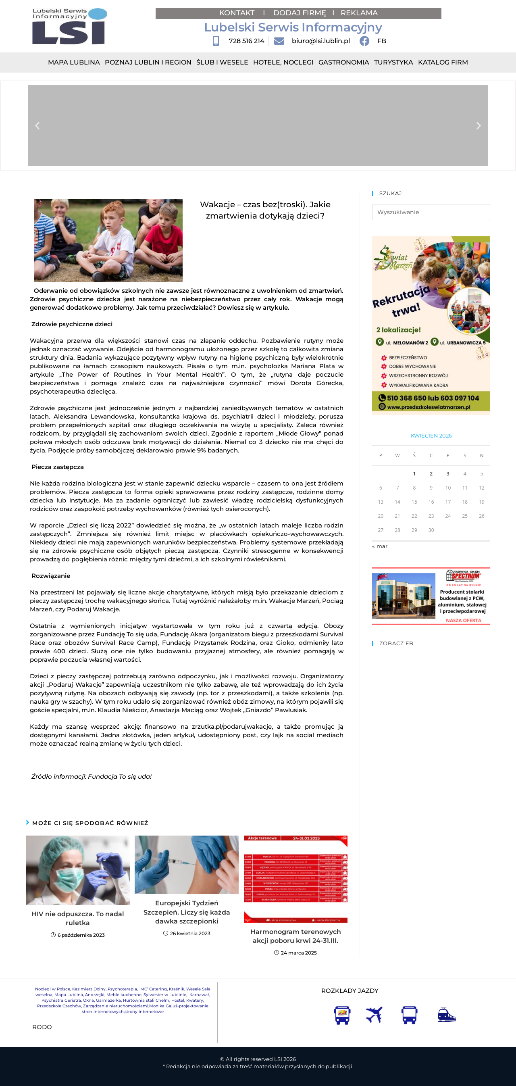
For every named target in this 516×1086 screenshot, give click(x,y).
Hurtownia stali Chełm (146, 1000)
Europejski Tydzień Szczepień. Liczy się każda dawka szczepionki (187, 912)
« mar (379, 546)
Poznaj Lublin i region (148, 62)
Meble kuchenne (123, 994)
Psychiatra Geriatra (61, 1000)
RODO (42, 1027)
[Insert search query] (431, 212)
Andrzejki (94, 994)
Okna (88, 1000)
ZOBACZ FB (396, 643)
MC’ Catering (153, 989)
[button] (37, 126)
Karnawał (198, 994)
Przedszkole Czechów (59, 1006)
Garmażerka (108, 1000)
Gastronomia (343, 62)
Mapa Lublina (74, 62)
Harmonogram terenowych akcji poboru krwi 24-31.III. (295, 936)
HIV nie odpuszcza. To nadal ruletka (77, 918)
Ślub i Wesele (222, 62)
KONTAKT (238, 12)
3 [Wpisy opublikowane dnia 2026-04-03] (448, 473)
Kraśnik (176, 989)
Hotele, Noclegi (283, 62)
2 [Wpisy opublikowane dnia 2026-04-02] (431, 473)
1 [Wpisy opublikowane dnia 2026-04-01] (414, 473)
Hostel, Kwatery (187, 1000)
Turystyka (393, 62)
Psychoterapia (122, 989)
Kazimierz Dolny (89, 989)
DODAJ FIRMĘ (299, 12)
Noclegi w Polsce (52, 989)
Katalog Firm (443, 62)
